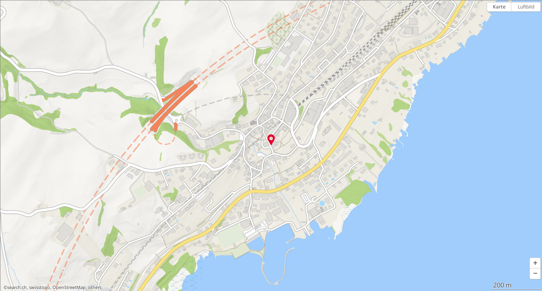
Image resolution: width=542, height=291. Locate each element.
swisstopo (39, 287)
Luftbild (526, 6)
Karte (499, 6)
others (94, 287)
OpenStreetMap (69, 287)
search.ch (17, 287)
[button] (535, 263)
